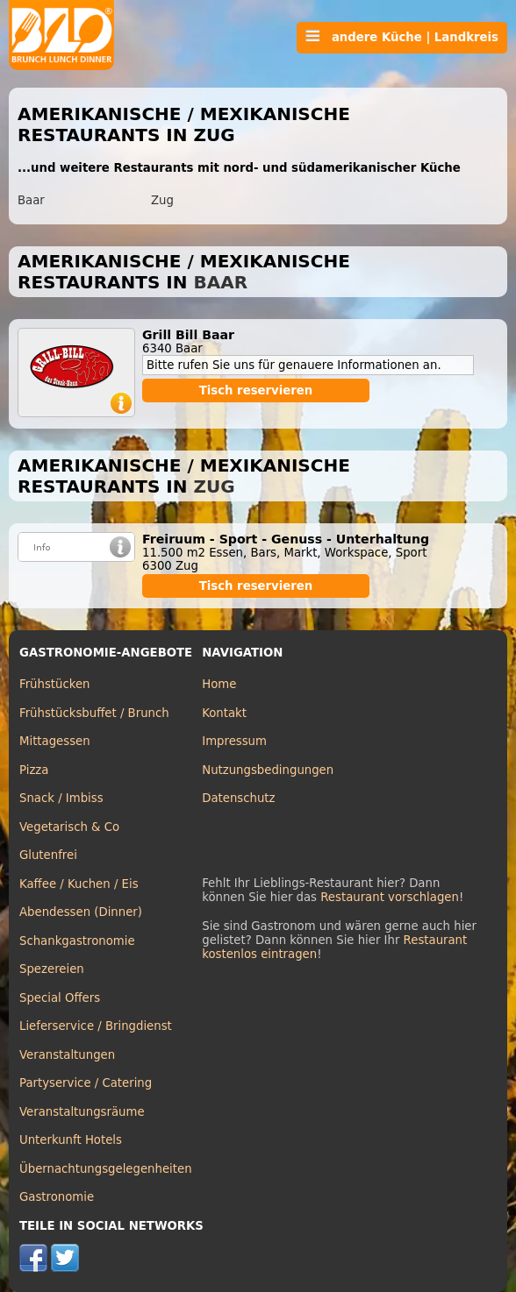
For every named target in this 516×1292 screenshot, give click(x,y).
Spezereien (51, 969)
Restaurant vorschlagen (389, 897)
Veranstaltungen (67, 1054)
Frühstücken (54, 684)
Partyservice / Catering (85, 1083)
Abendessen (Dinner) (80, 912)
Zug (162, 200)
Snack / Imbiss (61, 798)
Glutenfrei (48, 855)
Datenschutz (238, 798)
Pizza (33, 770)
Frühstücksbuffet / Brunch (94, 713)
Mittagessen (54, 741)
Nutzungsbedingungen (267, 770)
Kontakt (224, 713)
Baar (31, 200)
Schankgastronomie (77, 941)
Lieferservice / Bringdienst (95, 1026)
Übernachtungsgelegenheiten (105, 1168)
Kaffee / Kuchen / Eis (79, 884)
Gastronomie (56, 1196)
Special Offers (59, 997)
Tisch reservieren (256, 390)
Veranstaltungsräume (82, 1111)
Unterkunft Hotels (70, 1139)
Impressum (234, 741)
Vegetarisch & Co (69, 827)
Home (219, 684)
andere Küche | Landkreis (401, 37)
